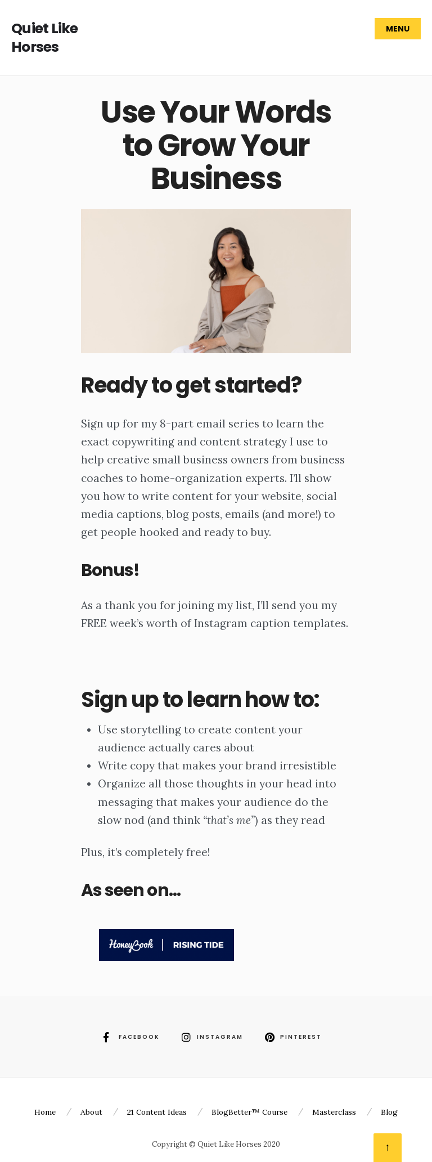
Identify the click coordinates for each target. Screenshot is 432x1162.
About (91, 1112)
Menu (398, 28)
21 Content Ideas (157, 1112)
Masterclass (334, 1112)
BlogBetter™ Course (249, 1112)
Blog (389, 1112)
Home (45, 1112)
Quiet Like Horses (44, 38)
